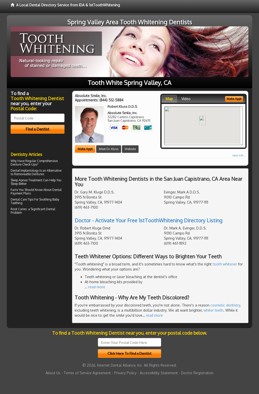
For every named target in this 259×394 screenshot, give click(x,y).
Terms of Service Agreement (87, 373)
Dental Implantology (25, 170)
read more (96, 287)
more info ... (239, 155)
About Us (53, 373)
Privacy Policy (125, 373)
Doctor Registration (197, 373)
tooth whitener (225, 264)
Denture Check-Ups (24, 164)
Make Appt (85, 149)
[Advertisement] (36, 260)
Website (130, 149)
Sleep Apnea (19, 180)
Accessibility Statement (159, 373)
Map (169, 99)
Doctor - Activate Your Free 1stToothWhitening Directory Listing (148, 220)
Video (185, 99)
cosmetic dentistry (225, 305)
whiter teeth (213, 310)
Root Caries (19, 209)
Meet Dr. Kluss (108, 149)
